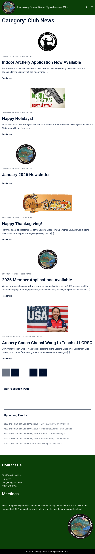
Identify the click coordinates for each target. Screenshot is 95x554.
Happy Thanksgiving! (22, 223)
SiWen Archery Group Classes (55, 424)
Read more (7, 78)
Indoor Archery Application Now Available (41, 62)
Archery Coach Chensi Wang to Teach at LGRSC (47, 342)
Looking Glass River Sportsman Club (43, 7)
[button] (86, 7)
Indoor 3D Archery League (53, 433)
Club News (27, 56)
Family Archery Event (52, 443)
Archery (27, 337)
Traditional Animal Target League (56, 428)
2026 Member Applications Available (37, 279)
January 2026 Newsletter (26, 174)
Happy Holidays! (17, 118)
